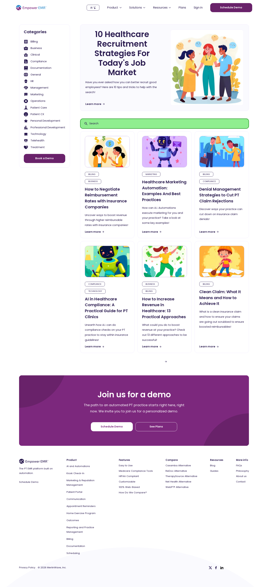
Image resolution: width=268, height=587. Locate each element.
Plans (182, 7)
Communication (76, 499)
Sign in (198, 7)
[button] (114, 7)
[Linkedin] (221, 567)
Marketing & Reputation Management (80, 483)
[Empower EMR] (31, 8)
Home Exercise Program (81, 513)
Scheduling (73, 553)
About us (241, 476)
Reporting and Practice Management (80, 530)
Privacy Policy (27, 567)
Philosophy (242, 471)
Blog (212, 465)
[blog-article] (107, 151)
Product (72, 460)
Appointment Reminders (81, 506)
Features (124, 460)
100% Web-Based (129, 487)
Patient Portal (74, 492)
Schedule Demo (29, 482)
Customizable (127, 481)
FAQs (239, 465)
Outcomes (73, 520)
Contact (240, 481)
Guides (214, 471)
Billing (70, 539)
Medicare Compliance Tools (136, 471)
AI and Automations (78, 466)
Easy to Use (126, 465)
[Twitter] (210, 567)
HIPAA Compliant (129, 476)
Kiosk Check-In (75, 473)
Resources (216, 460)
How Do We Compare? (133, 492)
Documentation (76, 546)
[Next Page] (166, 361)
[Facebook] (216, 567)
